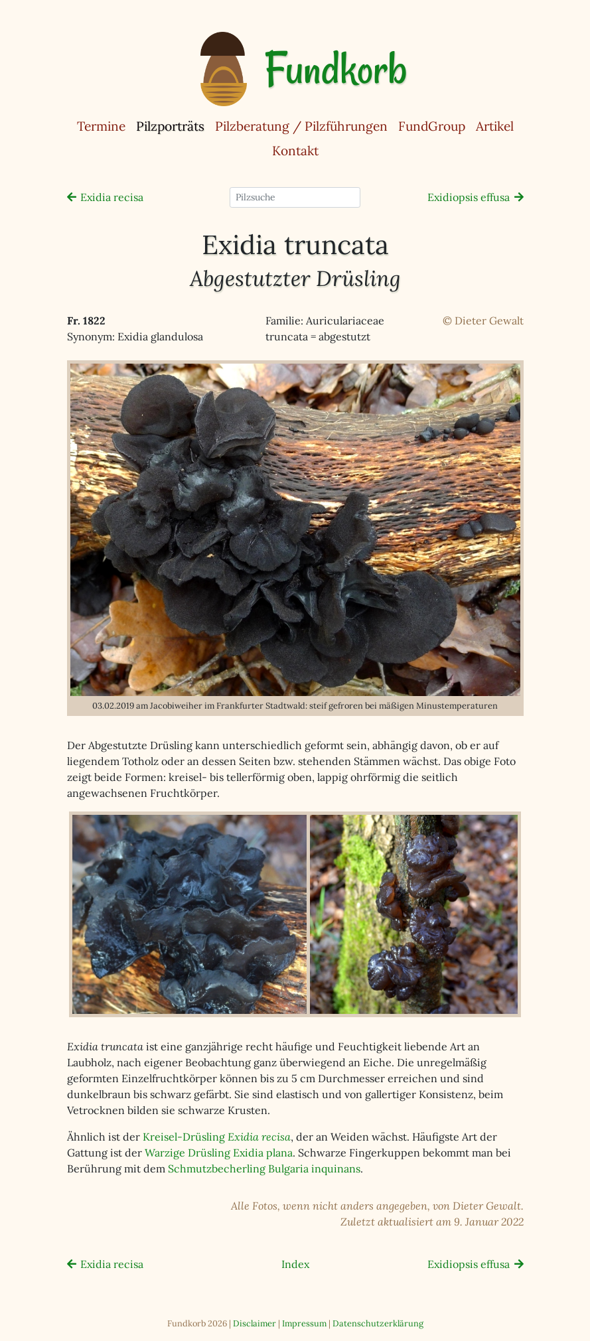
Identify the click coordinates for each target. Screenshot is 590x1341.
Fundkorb (335, 69)
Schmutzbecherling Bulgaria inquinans (264, 1168)
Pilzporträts (173, 125)
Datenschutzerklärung (377, 1323)
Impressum (304, 1323)
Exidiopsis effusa (468, 197)
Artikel (495, 126)
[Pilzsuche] (295, 197)
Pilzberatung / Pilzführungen (301, 126)
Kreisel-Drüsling (217, 1136)
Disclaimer (254, 1323)
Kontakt (295, 151)
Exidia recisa (111, 197)
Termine (101, 126)
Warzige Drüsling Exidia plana (219, 1152)
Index (295, 1264)
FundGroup (431, 126)
